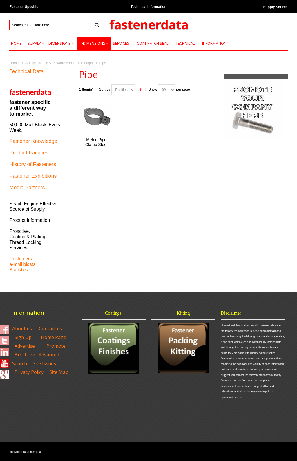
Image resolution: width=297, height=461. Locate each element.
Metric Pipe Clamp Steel (96, 142)
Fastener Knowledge (33, 141)
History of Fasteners (32, 164)
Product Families (28, 153)
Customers (20, 258)
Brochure (25, 355)
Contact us (50, 328)
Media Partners (27, 187)
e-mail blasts (22, 264)
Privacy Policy (29, 372)
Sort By (105, 89)
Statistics (18, 269)
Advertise (25, 346)
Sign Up (23, 337)
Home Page (53, 337)
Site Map (58, 372)
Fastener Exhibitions (33, 176)
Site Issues (44, 363)
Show (152, 89)
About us (22, 328)
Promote (56, 346)
